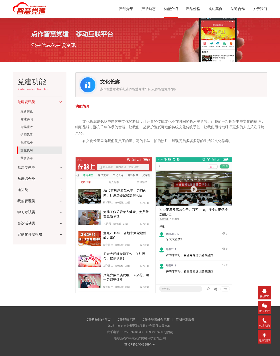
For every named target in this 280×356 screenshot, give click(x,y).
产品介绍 (126, 9)
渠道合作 (238, 9)
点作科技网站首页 (98, 319)
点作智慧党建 (126, 319)
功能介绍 (171, 9)
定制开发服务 (185, 319)
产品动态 (148, 9)
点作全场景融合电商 (156, 319)
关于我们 (260, 9)
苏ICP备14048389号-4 (140, 344)
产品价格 (193, 9)
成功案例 (215, 9)
